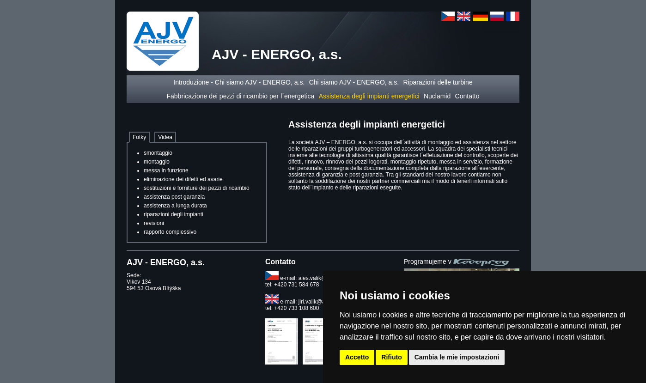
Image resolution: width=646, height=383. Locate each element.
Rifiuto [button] (391, 357)
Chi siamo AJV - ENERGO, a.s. (354, 82)
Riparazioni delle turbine (437, 82)
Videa (165, 137)
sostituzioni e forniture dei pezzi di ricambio (197, 188)
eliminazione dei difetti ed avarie (183, 179)
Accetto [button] (357, 357)
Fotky (139, 137)
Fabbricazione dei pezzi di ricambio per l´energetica (240, 96)
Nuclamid (437, 96)
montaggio (157, 161)
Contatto (467, 96)
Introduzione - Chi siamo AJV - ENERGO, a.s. (239, 82)
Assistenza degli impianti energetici (369, 96)
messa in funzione (166, 170)
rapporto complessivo (170, 232)
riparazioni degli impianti (173, 214)
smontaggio (158, 153)
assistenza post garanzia (174, 197)
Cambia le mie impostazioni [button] (457, 357)
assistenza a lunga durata (175, 205)
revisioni (154, 223)
